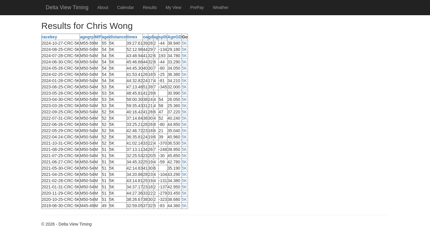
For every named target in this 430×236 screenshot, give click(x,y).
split (163, 37)
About (102, 7)
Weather (220, 7)
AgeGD (174, 37)
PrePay (197, 7)
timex (132, 37)
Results (150, 7)
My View (173, 7)
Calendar (125, 7)
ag (156, 37)
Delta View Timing (67, 7)
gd (150, 37)
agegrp (87, 37)
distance (117, 37)
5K (184, 43)
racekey (49, 37)
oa (145, 37)
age (105, 37)
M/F (98, 37)
